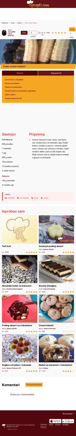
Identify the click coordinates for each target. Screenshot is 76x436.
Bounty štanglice (56, 274)
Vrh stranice (67, 413)
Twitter (51, 424)
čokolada (11, 198)
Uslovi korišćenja (29, 425)
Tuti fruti (19, 234)
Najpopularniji (56, 73)
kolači (36, 198)
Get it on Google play (68, 421)
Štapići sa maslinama (13, 87)
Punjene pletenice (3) (13, 98)
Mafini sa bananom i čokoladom (56, 353)
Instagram (65, 424)
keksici (46, 198)
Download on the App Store (55, 421)
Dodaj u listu (72, 29)
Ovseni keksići (56, 313)
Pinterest (43, 427)
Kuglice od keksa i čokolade (19, 353)
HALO (15, 429)
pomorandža (24, 198)
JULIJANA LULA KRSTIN (11, 33)
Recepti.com (38, 4)
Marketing (10, 426)
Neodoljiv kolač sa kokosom (19, 274)
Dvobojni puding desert (56, 234)
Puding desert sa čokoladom (19, 313)
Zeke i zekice (10, 94)
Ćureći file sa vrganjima (14, 79)
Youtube (58, 424)
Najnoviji (20, 73)
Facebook (43, 424)
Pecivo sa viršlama (12, 83)
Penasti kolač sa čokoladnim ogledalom (20, 91)
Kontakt (16, 426)
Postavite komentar (34, 385)
